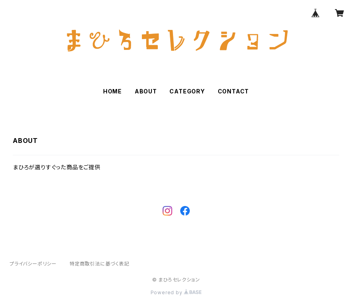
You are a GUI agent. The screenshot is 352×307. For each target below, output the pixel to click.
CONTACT (233, 91)
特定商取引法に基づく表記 (99, 264)
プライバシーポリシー (33, 264)
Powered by (176, 292)
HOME (112, 91)
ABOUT (146, 91)
